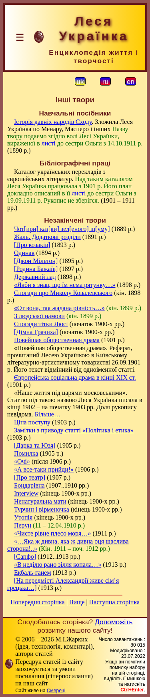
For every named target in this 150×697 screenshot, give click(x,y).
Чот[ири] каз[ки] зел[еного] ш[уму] (62, 228)
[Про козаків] (32, 244)
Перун (22, 525)
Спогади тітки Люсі (41, 324)
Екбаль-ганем (32, 572)
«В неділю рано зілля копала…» (57, 564)
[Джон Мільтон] (36, 260)
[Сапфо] (25, 556)
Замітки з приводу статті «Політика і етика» (74, 430)
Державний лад (35, 276)
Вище (77, 602)
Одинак (24, 252)
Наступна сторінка (114, 602)
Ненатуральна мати (40, 501)
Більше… (47, 414)
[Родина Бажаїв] (36, 268)
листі (49, 143)
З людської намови (39, 316)
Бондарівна (29, 485)
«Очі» (22, 461)
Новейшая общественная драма (57, 340)
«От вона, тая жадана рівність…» (59, 308)
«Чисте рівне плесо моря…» (52, 533)
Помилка (26, 453)
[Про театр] (29, 477)
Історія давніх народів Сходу (53, 121)
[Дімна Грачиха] (36, 332)
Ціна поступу (32, 422)
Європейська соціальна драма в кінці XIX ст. (75, 377)
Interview (26, 493)
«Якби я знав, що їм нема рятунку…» (65, 284)
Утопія (23, 517)
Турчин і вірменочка (41, 509)
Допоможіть (113, 622)
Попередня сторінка (37, 602)
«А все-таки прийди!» (44, 469)
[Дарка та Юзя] (35, 445)
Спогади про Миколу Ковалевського (63, 292)
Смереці (56, 690)
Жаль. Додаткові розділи (47, 236)
